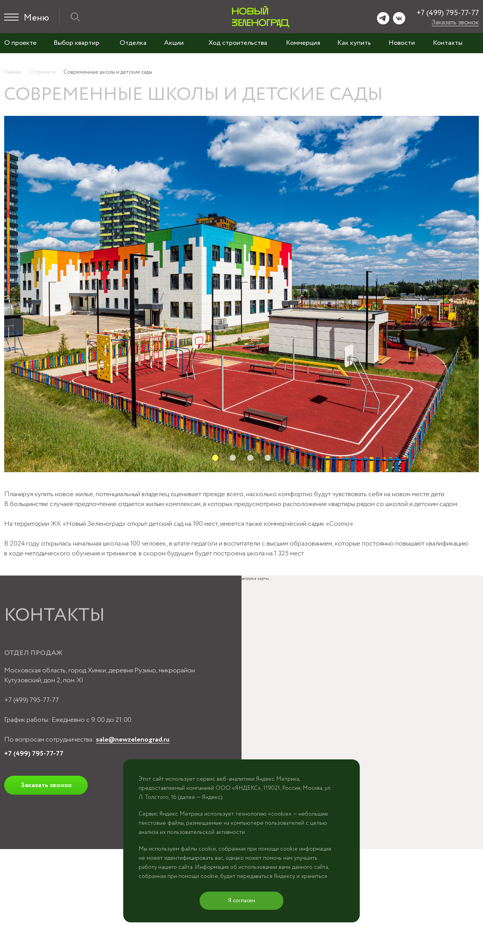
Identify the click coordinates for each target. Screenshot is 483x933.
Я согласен (241, 901)
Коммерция (303, 43)
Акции (174, 43)
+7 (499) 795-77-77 (448, 13)
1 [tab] (215, 458)
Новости (401, 43)
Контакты (447, 43)
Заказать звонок (455, 22)
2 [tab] (233, 458)
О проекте (20, 43)
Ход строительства (237, 43)
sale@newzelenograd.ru (132, 739)
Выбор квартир (76, 43)
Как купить (354, 43)
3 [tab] (250, 458)
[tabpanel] (241, 294)
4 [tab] (268, 458)
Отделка (133, 43)
